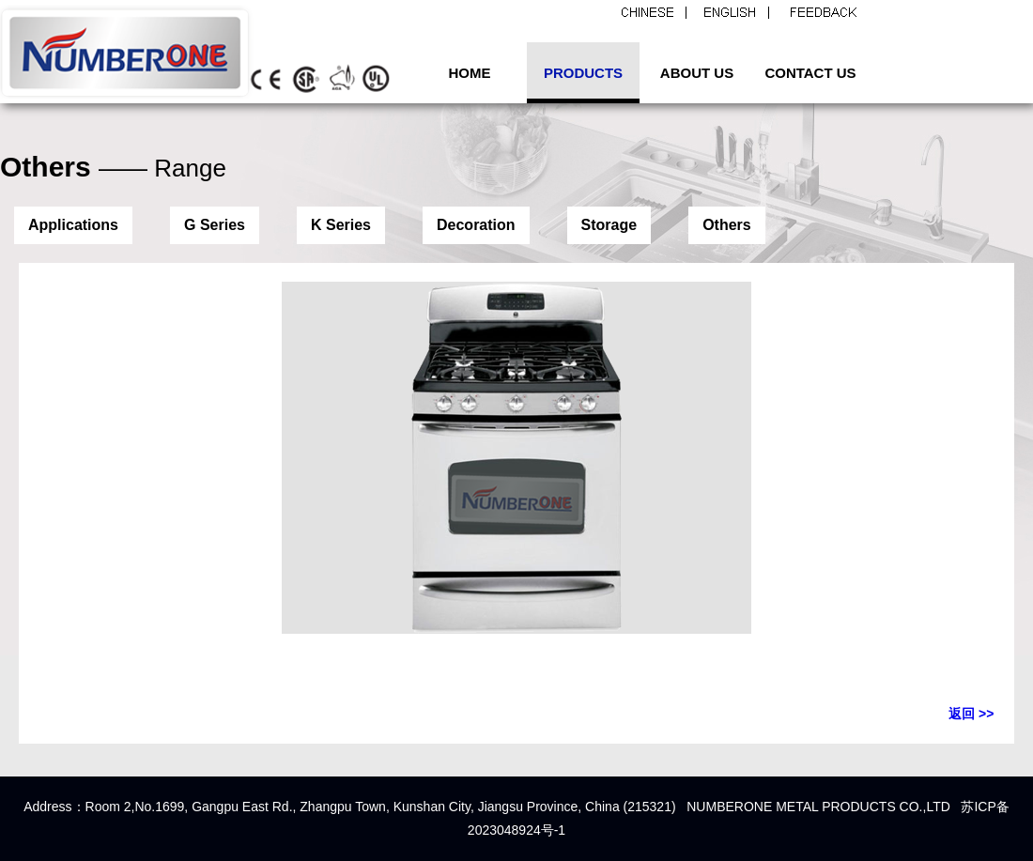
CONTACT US (810, 73)
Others (726, 225)
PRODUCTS (583, 73)
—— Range (162, 168)
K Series (341, 225)
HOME (470, 73)
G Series (214, 225)
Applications (73, 225)
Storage (609, 225)
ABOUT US (696, 73)
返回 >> (971, 713)
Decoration (476, 225)
